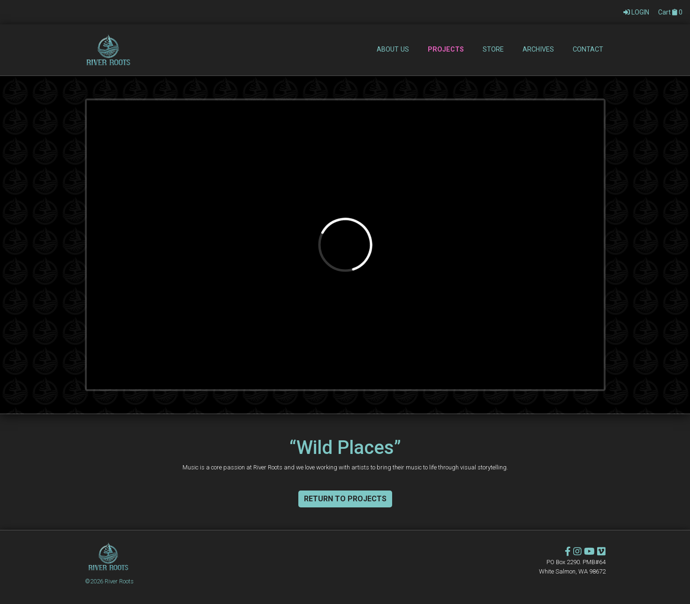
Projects (446, 49)
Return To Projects (345, 498)
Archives (538, 49)
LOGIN (637, 12)
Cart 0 (670, 12)
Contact (588, 49)
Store (493, 49)
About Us (393, 49)
